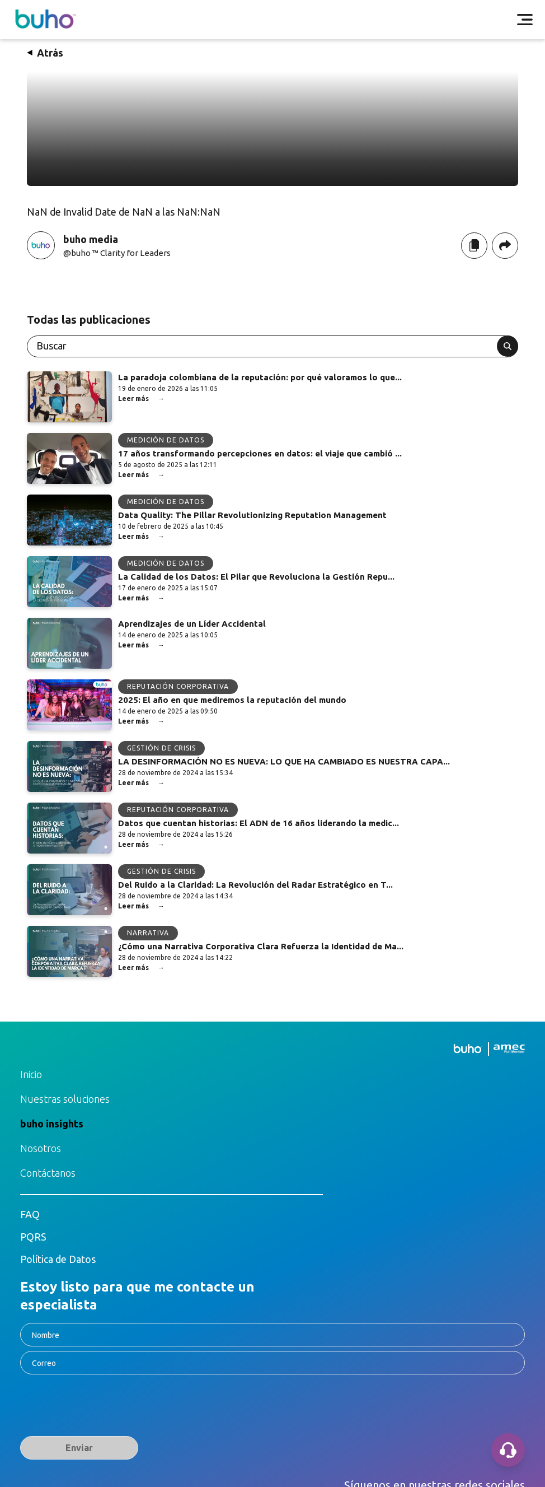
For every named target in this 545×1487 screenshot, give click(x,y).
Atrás (45, 52)
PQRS (33, 1236)
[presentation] (105, 1407)
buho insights (51, 1123)
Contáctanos (48, 1172)
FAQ (30, 1214)
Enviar (79, 1448)
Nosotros (40, 1148)
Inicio (31, 1074)
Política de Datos (58, 1259)
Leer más (141, 399)
